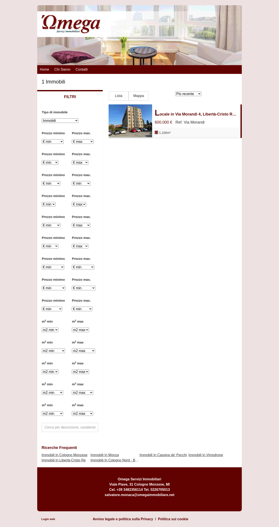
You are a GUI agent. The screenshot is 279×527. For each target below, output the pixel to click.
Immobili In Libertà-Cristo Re (64, 460)
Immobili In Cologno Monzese (64, 455)
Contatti (82, 69)
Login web (48, 519)
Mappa (138, 96)
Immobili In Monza (105, 455)
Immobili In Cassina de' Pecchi (163, 455)
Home (44, 69)
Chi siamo (62, 69)
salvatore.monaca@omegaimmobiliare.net (140, 495)
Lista (118, 96)
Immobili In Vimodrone (205, 455)
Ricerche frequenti (59, 447)
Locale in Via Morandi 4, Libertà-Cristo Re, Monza (196, 112)
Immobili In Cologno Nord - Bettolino (118, 460)
